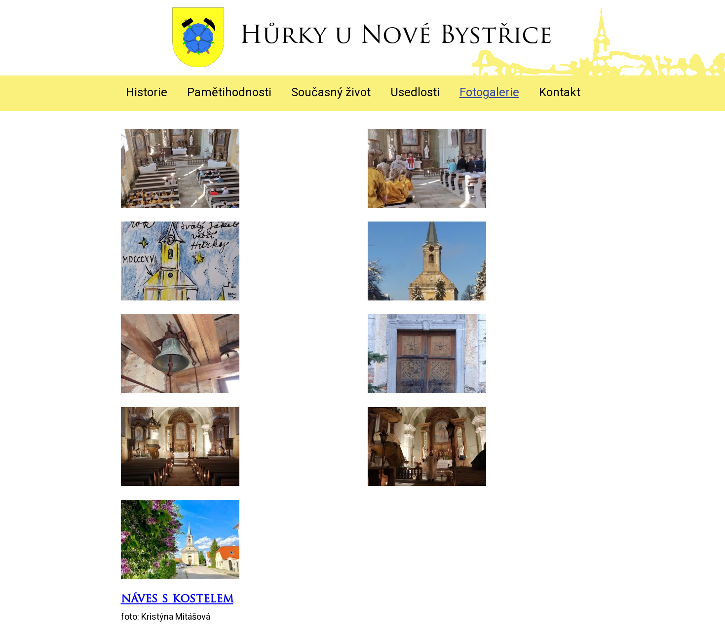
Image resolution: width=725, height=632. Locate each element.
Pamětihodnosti (229, 92)
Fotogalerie (489, 92)
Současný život (331, 92)
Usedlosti (415, 92)
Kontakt (559, 92)
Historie (146, 92)
